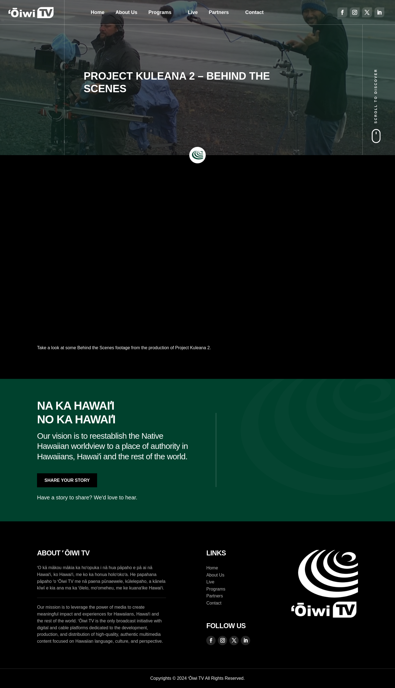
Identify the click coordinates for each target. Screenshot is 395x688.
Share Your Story (67, 480)
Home (98, 12)
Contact (254, 12)
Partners (219, 12)
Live (193, 12)
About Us (126, 12)
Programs (159, 12)
